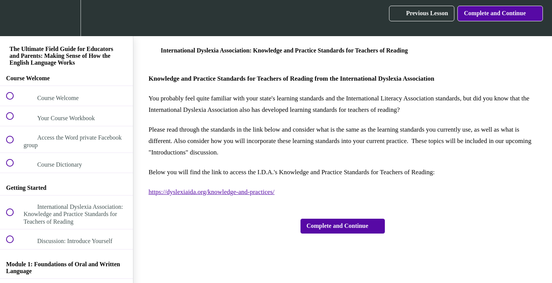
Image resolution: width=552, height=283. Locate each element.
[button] (14, 18)
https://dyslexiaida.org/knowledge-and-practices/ (212, 192)
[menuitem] (66, 18)
